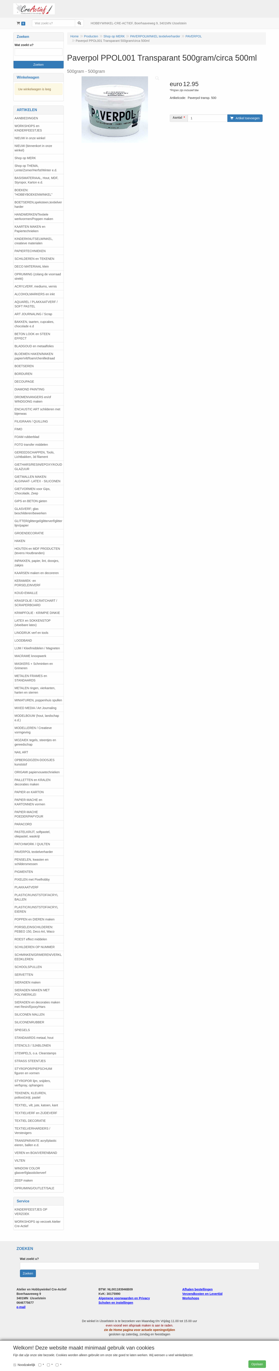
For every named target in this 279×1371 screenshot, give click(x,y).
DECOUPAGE (24, 381)
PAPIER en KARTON (29, 792)
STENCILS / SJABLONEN (33, 1045)
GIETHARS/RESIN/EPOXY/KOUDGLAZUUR (38, 467)
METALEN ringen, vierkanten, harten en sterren (35, 690)
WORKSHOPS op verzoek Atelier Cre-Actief (38, 1224)
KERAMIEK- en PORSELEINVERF (28, 583)
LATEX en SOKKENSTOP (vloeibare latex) (33, 623)
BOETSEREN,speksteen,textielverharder (38, 204)
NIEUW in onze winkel (30, 138)
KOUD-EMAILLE (26, 593)
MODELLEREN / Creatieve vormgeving (33, 730)
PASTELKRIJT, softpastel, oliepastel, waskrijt (33, 834)
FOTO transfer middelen (31, 444)
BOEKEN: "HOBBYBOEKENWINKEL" (34, 192)
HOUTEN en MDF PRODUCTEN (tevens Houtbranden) (37, 551)
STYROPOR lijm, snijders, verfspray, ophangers (33, 1083)
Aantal (177, 117)
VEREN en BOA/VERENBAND (36, 1153)
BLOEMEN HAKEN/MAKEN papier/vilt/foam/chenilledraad (35, 356)
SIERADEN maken (28, 982)
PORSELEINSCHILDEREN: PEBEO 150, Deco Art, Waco (35, 929)
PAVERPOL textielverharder (34, 852)
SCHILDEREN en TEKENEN (34, 258)
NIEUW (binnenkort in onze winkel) (33, 148)
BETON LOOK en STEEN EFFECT (32, 336)
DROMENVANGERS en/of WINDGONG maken (33, 399)
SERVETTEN (24, 974)
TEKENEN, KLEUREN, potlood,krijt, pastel (31, 1095)
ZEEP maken (24, 1180)
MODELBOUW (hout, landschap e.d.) (37, 718)
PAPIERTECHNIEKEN (30, 251)
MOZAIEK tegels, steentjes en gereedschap (35, 742)
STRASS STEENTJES (30, 1061)
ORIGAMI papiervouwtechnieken (37, 772)
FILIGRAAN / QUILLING (31, 421)
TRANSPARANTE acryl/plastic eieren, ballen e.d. (36, 1143)
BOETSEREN (24, 366)
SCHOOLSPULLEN (28, 967)
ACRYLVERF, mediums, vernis (36, 286)
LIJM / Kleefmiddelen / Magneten (37, 648)
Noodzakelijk (24, 1365)
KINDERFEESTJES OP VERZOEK (31, 1212)
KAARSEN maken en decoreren (37, 573)
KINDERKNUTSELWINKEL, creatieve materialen (34, 241)
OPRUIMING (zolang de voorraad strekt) (38, 276)
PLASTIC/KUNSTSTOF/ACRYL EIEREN (36, 909)
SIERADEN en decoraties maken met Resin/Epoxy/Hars (37, 1004)
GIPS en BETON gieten (31, 501)
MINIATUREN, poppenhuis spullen (38, 700)
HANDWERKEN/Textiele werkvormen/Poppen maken (34, 217)
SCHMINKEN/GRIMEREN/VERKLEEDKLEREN (38, 957)
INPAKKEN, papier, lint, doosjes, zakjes (37, 563)
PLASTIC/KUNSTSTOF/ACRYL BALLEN (36, 897)
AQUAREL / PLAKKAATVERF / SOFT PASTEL (36, 304)
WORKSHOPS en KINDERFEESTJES (28, 128)
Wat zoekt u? (24, 45)
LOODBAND (23, 640)
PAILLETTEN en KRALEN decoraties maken (33, 782)
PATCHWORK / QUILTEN (32, 844)
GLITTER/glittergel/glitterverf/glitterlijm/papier (38, 523)
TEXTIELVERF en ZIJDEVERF (36, 1113)
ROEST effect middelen (31, 939)
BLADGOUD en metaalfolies (34, 346)
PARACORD (23, 824)
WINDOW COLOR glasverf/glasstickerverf (30, 1170)
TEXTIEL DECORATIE (30, 1120)
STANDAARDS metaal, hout (34, 1037)
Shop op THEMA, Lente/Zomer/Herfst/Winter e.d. (36, 168)
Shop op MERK (25, 158)
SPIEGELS (22, 1030)
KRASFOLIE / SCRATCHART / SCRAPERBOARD (36, 603)
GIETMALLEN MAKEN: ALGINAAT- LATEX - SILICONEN (37, 479)
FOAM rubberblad (27, 437)
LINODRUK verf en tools (32, 632)
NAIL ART (21, 752)
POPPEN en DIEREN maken (35, 919)
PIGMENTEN (24, 872)
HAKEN (20, 541)
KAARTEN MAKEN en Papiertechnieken (30, 229)
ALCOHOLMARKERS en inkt (35, 294)
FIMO (18, 429)
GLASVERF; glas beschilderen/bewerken (31, 511)
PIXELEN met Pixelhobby (32, 879)
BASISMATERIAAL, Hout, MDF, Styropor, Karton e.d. (36, 180)
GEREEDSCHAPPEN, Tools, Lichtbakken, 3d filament (35, 455)
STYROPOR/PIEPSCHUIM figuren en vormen (33, 1071)
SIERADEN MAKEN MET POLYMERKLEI (32, 992)
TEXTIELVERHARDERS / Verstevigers (32, 1131)
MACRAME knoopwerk (30, 656)
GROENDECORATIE (29, 533)
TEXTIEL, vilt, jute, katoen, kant (36, 1105)
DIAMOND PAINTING (30, 389)
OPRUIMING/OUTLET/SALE (35, 1188)
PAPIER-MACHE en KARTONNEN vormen (30, 802)
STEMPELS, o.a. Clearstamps (35, 1053)
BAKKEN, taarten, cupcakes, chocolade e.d (34, 324)
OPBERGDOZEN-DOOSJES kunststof (35, 762)
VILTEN (20, 1160)
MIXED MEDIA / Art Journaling (36, 708)
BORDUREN (23, 374)
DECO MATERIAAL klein (32, 266)
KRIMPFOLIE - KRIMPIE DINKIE (37, 613)
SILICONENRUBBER (29, 1022)
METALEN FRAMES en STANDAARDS (31, 678)
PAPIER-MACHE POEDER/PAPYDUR (29, 814)
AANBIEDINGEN (26, 118)
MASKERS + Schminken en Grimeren (34, 666)
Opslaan (257, 1364)
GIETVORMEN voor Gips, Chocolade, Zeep (33, 491)
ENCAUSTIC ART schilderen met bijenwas (37, 411)
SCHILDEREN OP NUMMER (35, 947)
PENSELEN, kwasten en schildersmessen (32, 862)
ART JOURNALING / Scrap (33, 314)
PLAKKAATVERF (27, 887)
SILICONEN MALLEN (30, 1014)
